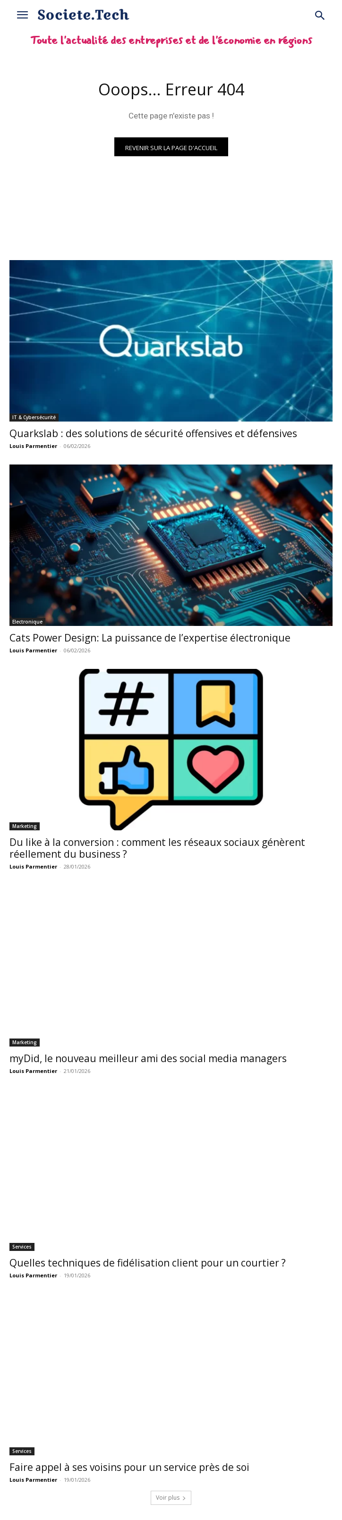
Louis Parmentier (33, 445)
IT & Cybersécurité (34, 417)
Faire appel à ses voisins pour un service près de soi (129, 1467)
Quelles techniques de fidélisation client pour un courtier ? (147, 1262)
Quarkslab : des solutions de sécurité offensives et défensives (153, 433)
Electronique (27, 621)
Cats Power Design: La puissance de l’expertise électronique (150, 637)
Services (22, 1246)
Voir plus (171, 1498)
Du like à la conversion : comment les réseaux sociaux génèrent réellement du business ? (157, 848)
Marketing (24, 826)
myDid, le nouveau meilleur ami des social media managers (148, 1058)
